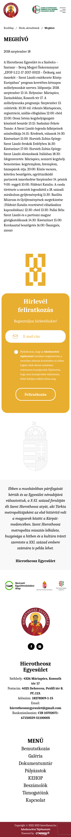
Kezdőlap (9, 28)
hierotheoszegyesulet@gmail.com (35, 708)
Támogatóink (35, 793)
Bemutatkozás (35, 749)
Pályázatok (35, 771)
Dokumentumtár (35, 763)
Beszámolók (35, 785)
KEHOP (35, 778)
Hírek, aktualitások (29, 28)
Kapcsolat (35, 800)
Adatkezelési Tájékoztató (35, 829)
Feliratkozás (35, 394)
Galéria (35, 756)
